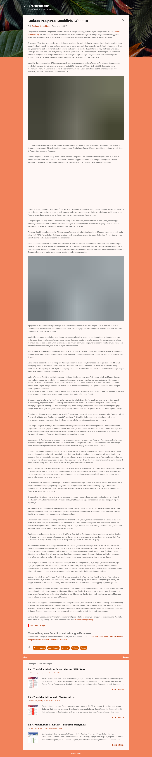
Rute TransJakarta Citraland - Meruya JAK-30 (51, 697)
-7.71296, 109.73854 (95, 637)
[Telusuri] (127, 6)
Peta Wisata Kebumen (58, 640)
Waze (106, 637)
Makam (75, 648)
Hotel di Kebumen (116, 637)
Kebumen (65, 648)
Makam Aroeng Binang (84, 620)
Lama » (126, 657)
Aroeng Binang (39, 648)
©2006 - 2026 (76, 753)
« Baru (25, 657)
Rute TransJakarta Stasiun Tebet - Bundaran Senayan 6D (57, 724)
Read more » (118, 689)
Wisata (83, 648)
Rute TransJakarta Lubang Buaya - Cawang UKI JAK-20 (56, 669)
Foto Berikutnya (37, 625)
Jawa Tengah (53, 648)
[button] (122, 20)
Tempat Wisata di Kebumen (38, 640)
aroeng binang (39, 6)
